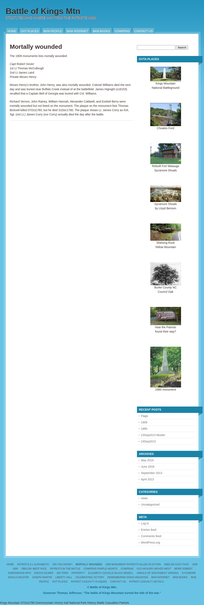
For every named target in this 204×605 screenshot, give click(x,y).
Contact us (143, 31)
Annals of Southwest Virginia (158, 573)
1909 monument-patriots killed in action (133, 564)
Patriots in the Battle (65, 568)
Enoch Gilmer (43, 573)
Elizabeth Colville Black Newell (110, 573)
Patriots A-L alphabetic (33, 564)
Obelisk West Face (34, 568)
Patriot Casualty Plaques (89, 581)
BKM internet (77, 31)
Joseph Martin (42, 577)
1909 (144, 422)
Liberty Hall (63, 577)
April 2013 (147, 479)
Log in (145, 523)
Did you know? (62, 564)
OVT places (30, 31)
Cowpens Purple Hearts (100, 568)
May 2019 (147, 460)
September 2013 (151, 473)
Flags (144, 416)
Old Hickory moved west (154, 568)
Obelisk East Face (176, 564)
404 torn (62, 573)
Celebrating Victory (89, 577)
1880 (144, 428)
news (144, 498)
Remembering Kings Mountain (127, 577)
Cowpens (122, 31)
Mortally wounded (36, 46)
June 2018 (147, 466)
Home (12, 31)
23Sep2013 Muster (153, 435)
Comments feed (151, 536)
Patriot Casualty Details (146, 581)
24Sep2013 (148, 441)
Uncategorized (150, 504)
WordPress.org (150, 542)
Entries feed (148, 529)
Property (78, 573)
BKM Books (101, 31)
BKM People (52, 31)
